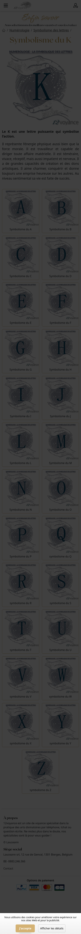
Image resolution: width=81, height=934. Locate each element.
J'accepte (25, 928)
